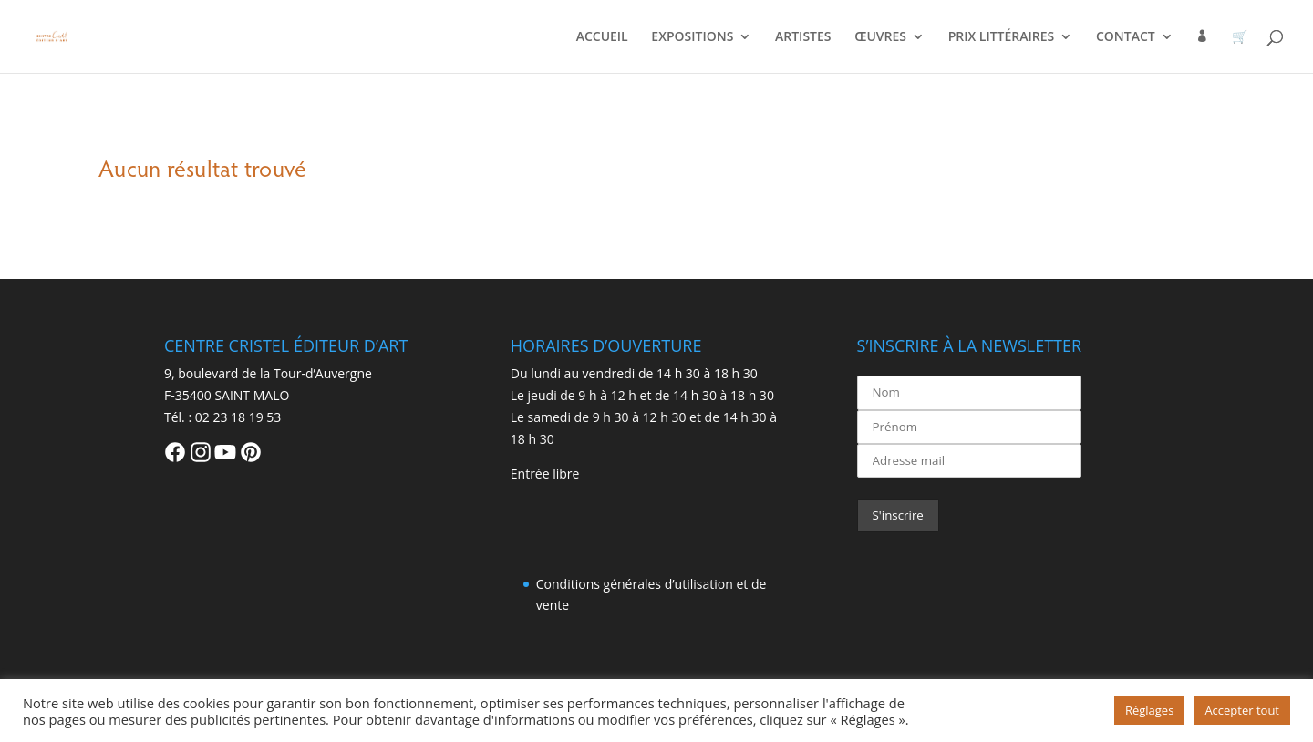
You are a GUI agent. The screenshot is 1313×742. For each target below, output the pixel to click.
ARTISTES (803, 37)
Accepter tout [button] (1241, 710)
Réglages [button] (1149, 710)
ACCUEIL (602, 37)
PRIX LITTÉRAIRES (1001, 37)
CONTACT (1125, 37)
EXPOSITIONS (692, 37)
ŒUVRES (880, 37)
